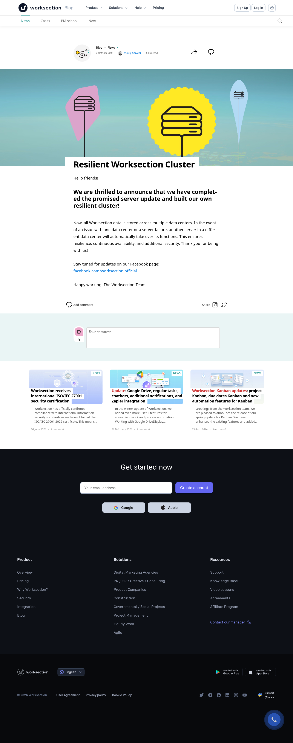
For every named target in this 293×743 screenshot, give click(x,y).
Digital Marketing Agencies (136, 572)
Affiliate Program (224, 607)
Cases (45, 20)
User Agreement (68, 695)
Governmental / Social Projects (139, 607)
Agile (118, 632)
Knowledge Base (224, 581)
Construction (124, 598)
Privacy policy (96, 695)
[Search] (280, 21)
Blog (99, 47)
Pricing (23, 581)
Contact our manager (230, 622)
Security (24, 598)
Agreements (220, 598)
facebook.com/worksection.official (105, 270)
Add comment (79, 305)
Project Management (131, 615)
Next (92, 20)
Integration (26, 607)
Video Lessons (222, 589)
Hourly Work (124, 624)
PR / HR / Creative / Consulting (139, 581)
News (25, 20)
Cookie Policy (122, 695)
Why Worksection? (32, 589)
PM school (69, 20)
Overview (25, 572)
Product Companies (130, 589)
